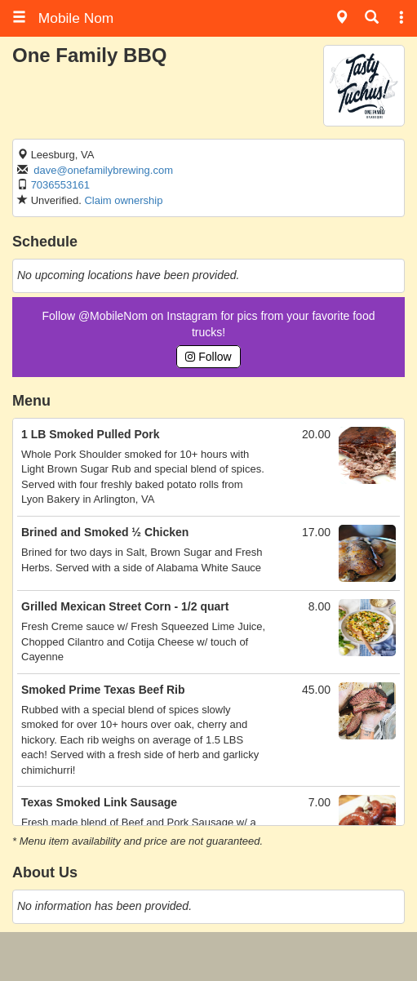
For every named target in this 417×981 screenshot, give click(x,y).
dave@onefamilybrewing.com (103, 170)
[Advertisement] (209, 956)
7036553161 (60, 185)
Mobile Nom (62, 18)
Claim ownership (123, 200)
